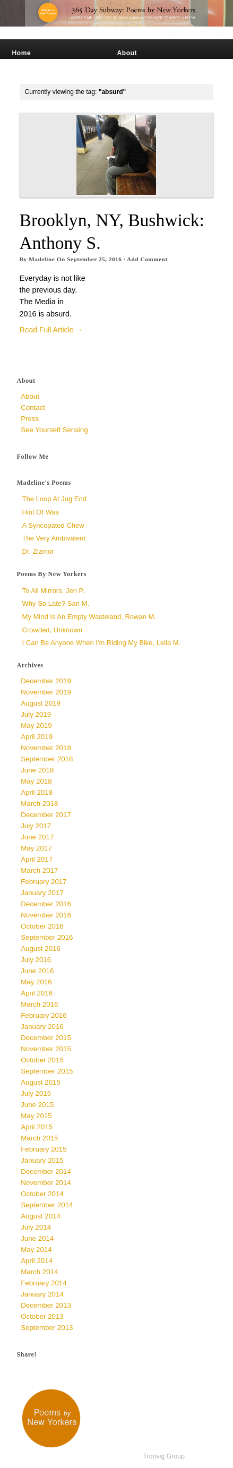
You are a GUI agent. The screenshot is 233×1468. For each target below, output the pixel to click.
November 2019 (46, 692)
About (127, 53)
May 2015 (36, 1116)
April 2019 (37, 737)
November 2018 (46, 748)
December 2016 (46, 904)
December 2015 (46, 1038)
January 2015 (42, 1160)
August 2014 (41, 1216)
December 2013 (46, 1305)
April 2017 (37, 859)
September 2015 (47, 1071)
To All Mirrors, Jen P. (53, 591)
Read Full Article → (51, 329)
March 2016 (39, 1004)
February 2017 (43, 882)
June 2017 (37, 837)
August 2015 (41, 1082)
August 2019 (41, 703)
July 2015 (36, 1093)
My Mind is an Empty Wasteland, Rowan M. (89, 617)
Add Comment (147, 259)
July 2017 (36, 826)
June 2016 (37, 971)
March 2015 (39, 1138)
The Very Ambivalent (53, 538)
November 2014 (46, 1183)
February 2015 (43, 1149)
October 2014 (42, 1194)
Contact (130, 72)
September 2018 (47, 759)
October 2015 (42, 1060)
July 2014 (36, 1227)
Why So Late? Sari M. (55, 603)
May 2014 (36, 1250)
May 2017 (36, 848)
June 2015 (37, 1105)
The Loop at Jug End (54, 499)
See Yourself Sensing (152, 62)
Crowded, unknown (52, 630)
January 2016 (42, 1027)
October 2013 (42, 1316)
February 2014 (43, 1283)
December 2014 (46, 1171)
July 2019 (36, 714)
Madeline (42, 259)
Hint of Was (40, 512)
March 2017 (39, 870)
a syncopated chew (53, 525)
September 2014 (47, 1205)
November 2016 (46, 915)
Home (21, 53)
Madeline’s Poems (42, 62)
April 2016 (37, 993)
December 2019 (46, 681)
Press (21, 72)
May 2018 (36, 781)
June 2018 (37, 770)
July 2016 (36, 960)
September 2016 (47, 937)
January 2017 (42, 893)
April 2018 (37, 792)
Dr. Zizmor (38, 551)
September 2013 (47, 1328)
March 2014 (39, 1272)
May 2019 (36, 725)
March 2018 (39, 804)
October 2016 (42, 926)
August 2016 (41, 948)
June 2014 (37, 1238)
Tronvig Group (164, 1456)
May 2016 (36, 982)
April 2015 (37, 1127)
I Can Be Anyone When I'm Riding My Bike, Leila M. (101, 643)
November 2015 (46, 1049)
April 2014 (37, 1261)
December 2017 (46, 815)
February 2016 (43, 1015)
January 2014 (42, 1294)
